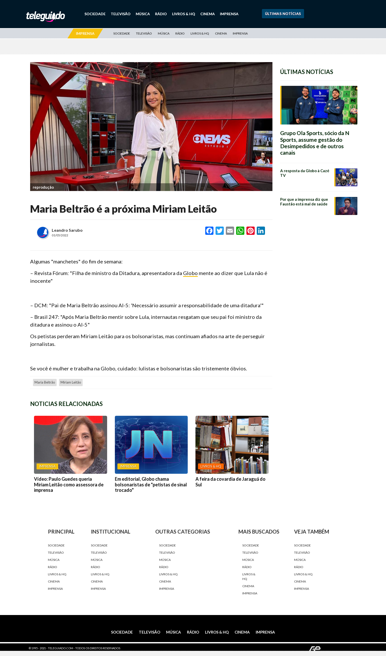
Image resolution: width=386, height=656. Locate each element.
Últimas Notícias (283, 13)
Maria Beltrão (45, 382)
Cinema (207, 14)
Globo (190, 273)
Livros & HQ (183, 14)
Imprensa (229, 14)
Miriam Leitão (71, 382)
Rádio (161, 14)
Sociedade (95, 14)
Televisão (121, 14)
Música (143, 14)
